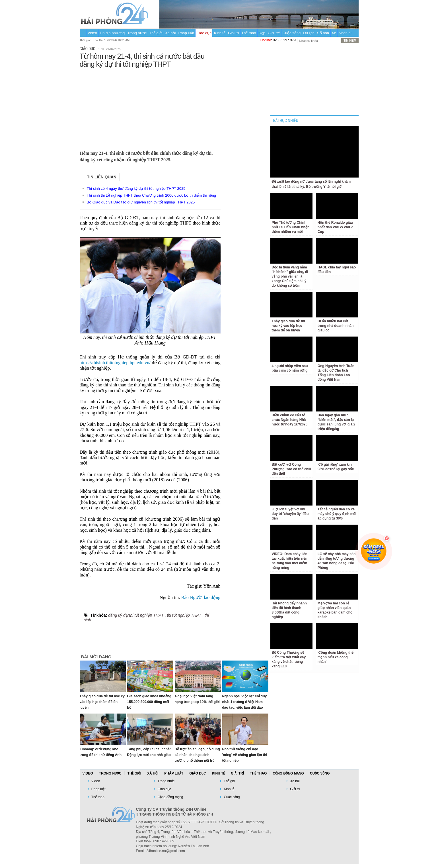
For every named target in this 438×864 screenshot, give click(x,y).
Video (92, 33)
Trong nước (137, 33)
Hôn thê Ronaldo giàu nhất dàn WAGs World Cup (335, 227)
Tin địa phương (112, 33)
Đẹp (261, 33)
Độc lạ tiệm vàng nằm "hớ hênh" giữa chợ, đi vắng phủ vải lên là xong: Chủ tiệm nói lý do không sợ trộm (290, 276)
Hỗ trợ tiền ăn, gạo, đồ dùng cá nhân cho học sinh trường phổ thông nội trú (197, 755)
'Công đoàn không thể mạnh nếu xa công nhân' (336, 657)
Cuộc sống (291, 33)
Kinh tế (219, 33)
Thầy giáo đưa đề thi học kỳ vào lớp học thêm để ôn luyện (102, 702)
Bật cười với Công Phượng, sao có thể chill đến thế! (291, 469)
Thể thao (248, 33)
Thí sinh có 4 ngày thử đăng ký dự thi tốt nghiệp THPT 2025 (136, 188)
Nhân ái (345, 33)
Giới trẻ (274, 33)
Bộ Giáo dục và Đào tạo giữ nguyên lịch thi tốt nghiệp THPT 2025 (141, 202)
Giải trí (233, 33)
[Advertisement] (150, 108)
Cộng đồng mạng (288, 773)
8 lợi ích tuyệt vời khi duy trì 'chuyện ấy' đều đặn (290, 513)
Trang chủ (83, 32)
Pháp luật (186, 33)
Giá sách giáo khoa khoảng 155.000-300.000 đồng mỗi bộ (149, 702)
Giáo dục (203, 33)
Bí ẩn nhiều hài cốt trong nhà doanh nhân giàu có (336, 325)
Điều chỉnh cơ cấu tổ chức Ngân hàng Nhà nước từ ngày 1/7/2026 (290, 419)
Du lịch (308, 33)
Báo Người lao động (201, 597)
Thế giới (156, 33)
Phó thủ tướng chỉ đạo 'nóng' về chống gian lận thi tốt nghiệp (244, 755)
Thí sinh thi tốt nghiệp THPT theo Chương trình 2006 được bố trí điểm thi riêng (151, 195)
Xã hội (170, 33)
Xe (334, 33)
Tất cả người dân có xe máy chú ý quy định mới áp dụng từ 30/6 (337, 513)
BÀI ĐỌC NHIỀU (285, 120)
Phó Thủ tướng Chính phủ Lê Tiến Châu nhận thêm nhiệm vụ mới (291, 227)
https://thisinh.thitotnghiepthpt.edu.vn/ (115, 362)
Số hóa (323, 33)
